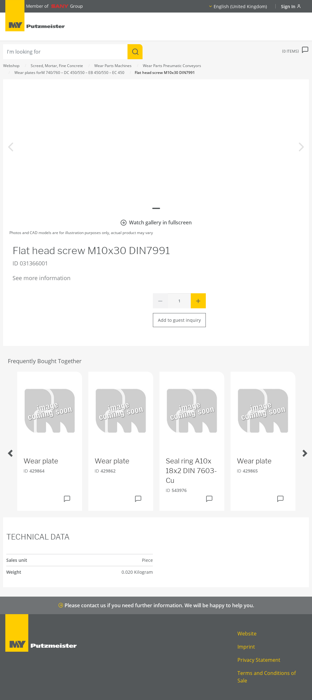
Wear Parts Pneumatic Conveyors (172, 65)
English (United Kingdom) (240, 6)
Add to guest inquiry (179, 320)
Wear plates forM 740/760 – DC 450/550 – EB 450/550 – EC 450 (69, 72)
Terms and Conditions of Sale (266, 677)
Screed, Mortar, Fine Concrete (57, 65)
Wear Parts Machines (113, 65)
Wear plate (40, 461)
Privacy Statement (258, 659)
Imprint (246, 646)
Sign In (291, 6)
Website (247, 633)
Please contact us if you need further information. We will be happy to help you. (156, 605)
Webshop (11, 65)
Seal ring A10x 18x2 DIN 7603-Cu (191, 470)
